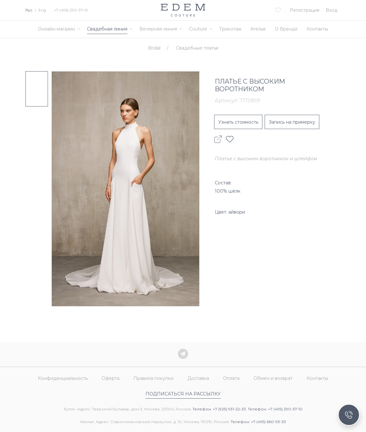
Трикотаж (230, 29)
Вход (331, 10)
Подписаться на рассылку (183, 394)
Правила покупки (153, 378)
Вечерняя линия (158, 29)
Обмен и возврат (273, 378)
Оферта (110, 378)
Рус (28, 10)
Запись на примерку (292, 122)
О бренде (286, 29)
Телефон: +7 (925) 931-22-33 (219, 409)
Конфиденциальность (63, 378)
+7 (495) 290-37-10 (71, 10)
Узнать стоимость (238, 122)
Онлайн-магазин (56, 29)
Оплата (231, 378)
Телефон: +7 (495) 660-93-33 (258, 421)
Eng (42, 10)
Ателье (258, 29)
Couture (198, 29)
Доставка (198, 378)
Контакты (317, 29)
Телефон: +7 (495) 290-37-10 (275, 409)
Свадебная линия (107, 29)
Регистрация (304, 10)
